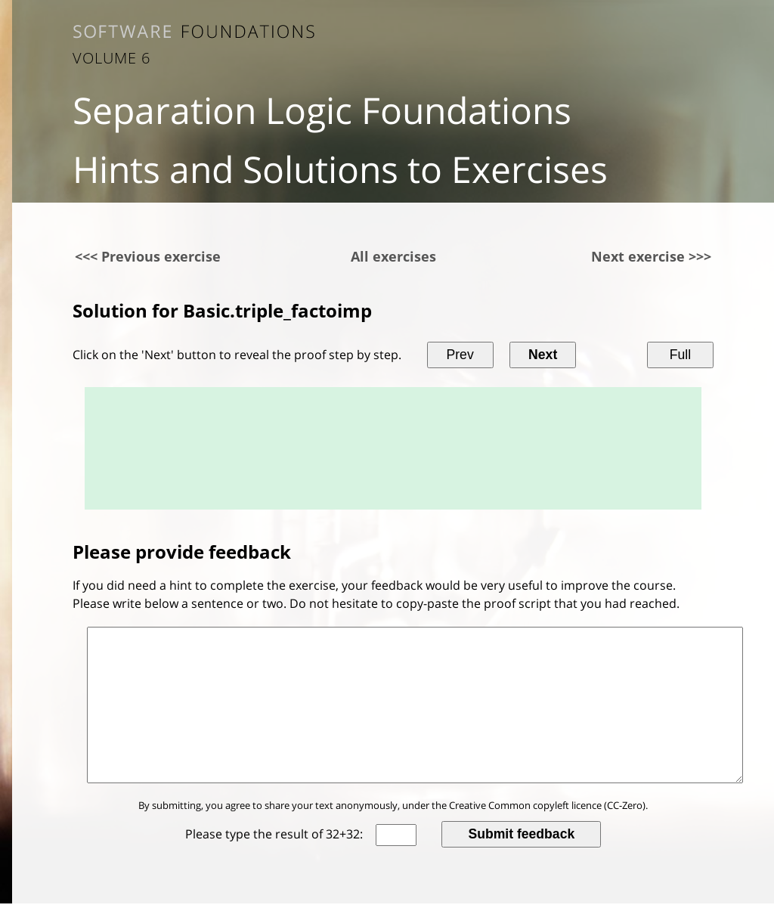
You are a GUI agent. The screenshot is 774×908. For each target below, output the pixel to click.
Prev (460, 354)
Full (680, 354)
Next (542, 354)
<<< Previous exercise (148, 256)
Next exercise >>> (651, 256)
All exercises (393, 256)
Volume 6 (111, 58)
